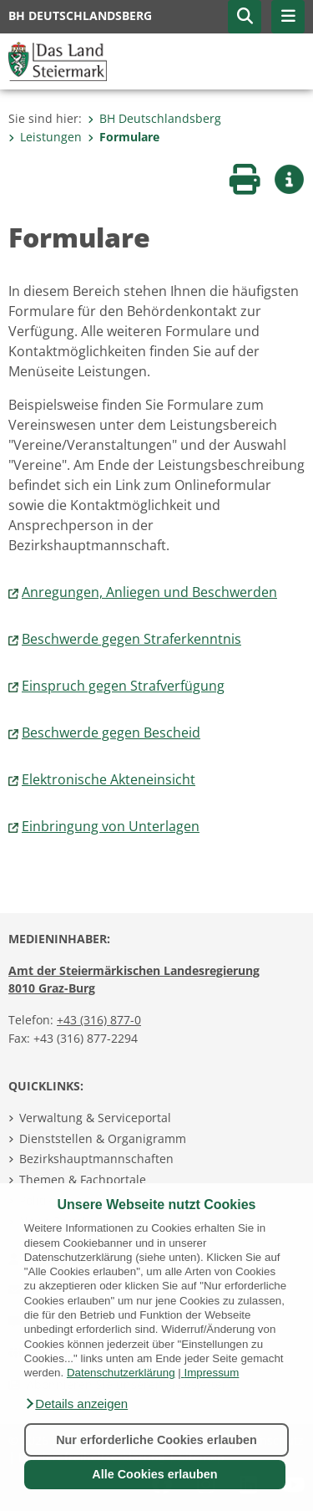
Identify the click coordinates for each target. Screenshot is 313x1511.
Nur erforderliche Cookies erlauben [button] (156, 1440)
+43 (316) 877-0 (99, 1020)
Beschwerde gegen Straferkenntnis (131, 639)
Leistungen (45, 137)
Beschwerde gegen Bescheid (111, 732)
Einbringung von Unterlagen (110, 826)
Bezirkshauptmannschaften (96, 1158)
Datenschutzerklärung (121, 1372)
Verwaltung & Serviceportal (95, 1118)
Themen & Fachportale (82, 1179)
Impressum (211, 1372)
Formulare (123, 137)
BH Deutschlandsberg (154, 118)
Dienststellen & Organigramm (102, 1138)
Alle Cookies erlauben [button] (154, 1474)
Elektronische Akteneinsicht (108, 779)
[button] (76, 1404)
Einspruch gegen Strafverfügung (123, 685)
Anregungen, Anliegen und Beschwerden (149, 592)
